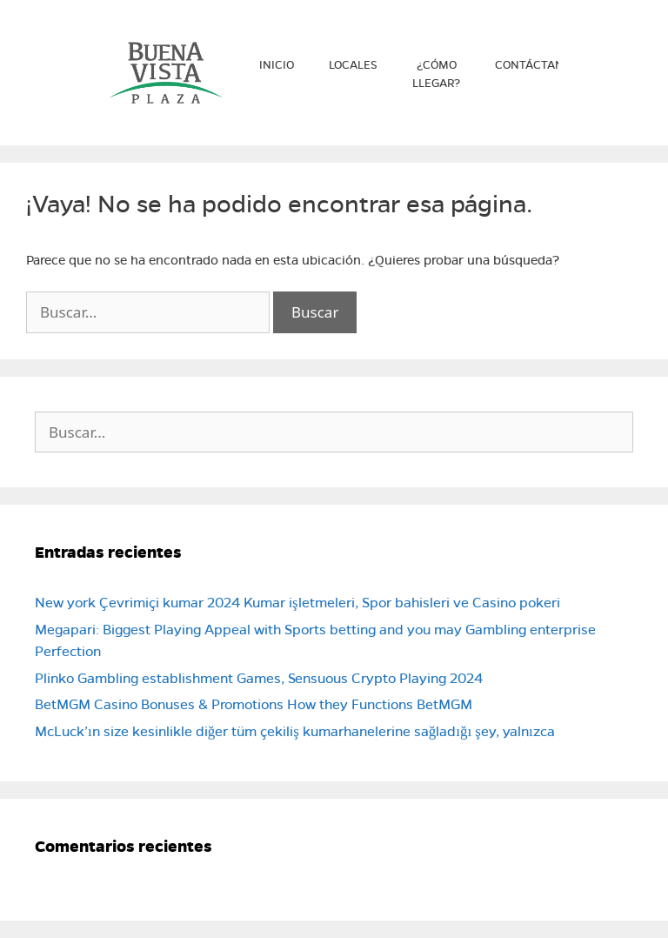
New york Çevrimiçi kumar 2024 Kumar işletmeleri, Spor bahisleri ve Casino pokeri (297, 602)
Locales (353, 65)
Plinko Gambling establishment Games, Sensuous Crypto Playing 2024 (259, 678)
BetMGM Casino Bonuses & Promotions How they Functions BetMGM (253, 704)
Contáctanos (536, 65)
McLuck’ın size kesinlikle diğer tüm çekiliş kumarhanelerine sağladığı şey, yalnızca (295, 731)
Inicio (276, 65)
